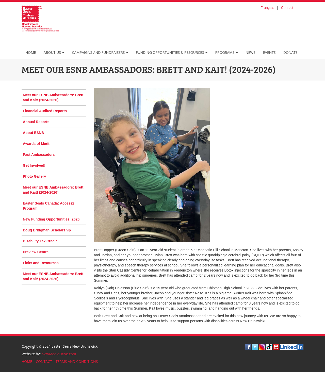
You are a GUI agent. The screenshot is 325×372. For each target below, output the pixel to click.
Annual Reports (36, 122)
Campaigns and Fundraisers (100, 52)
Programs (226, 52)
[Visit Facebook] (248, 346)
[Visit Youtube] (276, 346)
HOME (27, 361)
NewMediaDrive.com (59, 353)
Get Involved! (34, 165)
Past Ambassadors (39, 155)
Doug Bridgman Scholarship (47, 230)
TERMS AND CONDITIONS (77, 361)
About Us (54, 52)
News (250, 52)
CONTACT (44, 361)
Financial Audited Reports (45, 111)
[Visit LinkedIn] (291, 346)
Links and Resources (41, 263)
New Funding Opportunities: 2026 (51, 219)
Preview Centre (35, 252)
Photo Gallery (34, 176)
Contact (287, 8)
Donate (290, 52)
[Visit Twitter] (255, 346)
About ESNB (33, 133)
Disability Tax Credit (40, 241)
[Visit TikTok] (269, 346)
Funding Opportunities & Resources (171, 52)
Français (267, 8)
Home (30, 52)
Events (269, 52)
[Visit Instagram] (262, 346)
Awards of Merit (36, 144)
